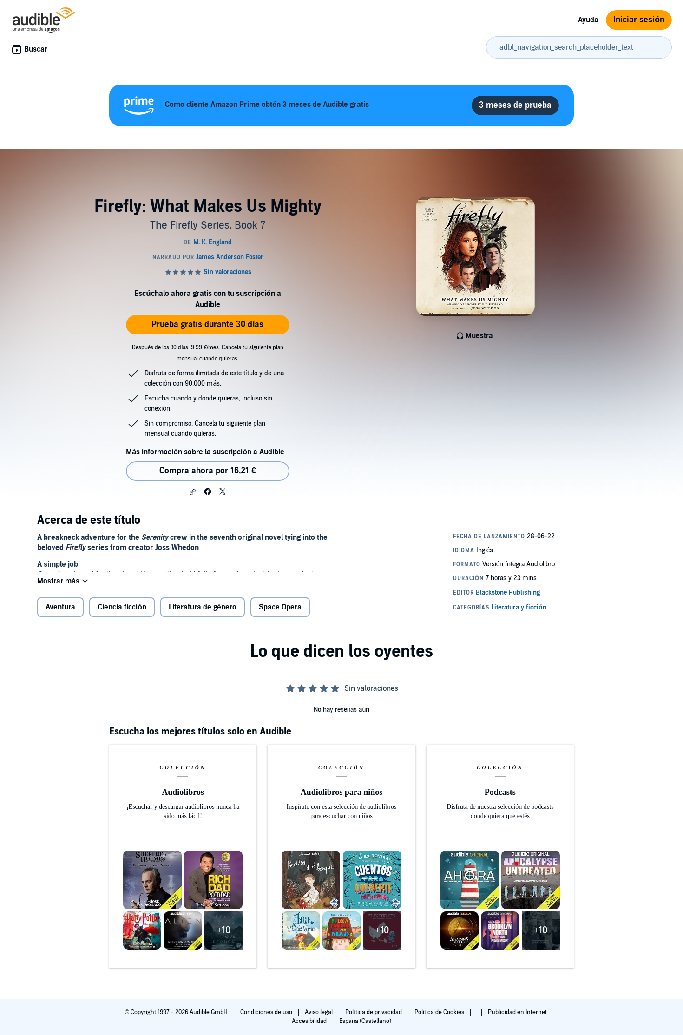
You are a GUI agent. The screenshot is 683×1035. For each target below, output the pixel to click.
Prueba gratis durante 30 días (207, 324)
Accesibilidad (310, 1021)
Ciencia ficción (122, 614)
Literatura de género (202, 614)
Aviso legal (319, 1012)
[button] (193, 492)
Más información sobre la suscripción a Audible (205, 452)
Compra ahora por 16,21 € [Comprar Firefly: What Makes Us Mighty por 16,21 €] (207, 471)
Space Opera (280, 614)
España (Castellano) (365, 1021)
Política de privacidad (374, 1012)
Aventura (60, 614)
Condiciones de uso (267, 1012)
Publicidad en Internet (518, 1012)
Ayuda (588, 20)
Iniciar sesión (638, 20)
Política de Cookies (440, 1012)
